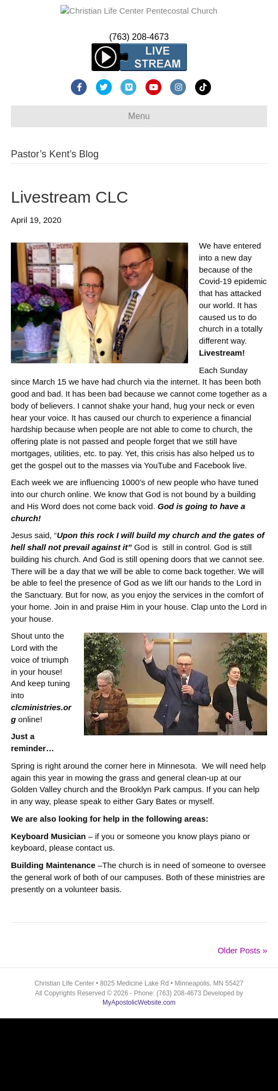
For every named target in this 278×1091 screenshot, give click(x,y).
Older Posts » (242, 1023)
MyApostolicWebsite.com (139, 1075)
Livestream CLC (69, 270)
